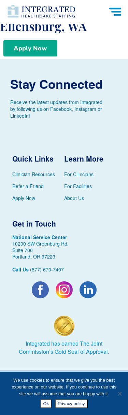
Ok (46, 403)
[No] (119, 393)
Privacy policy (71, 403)
